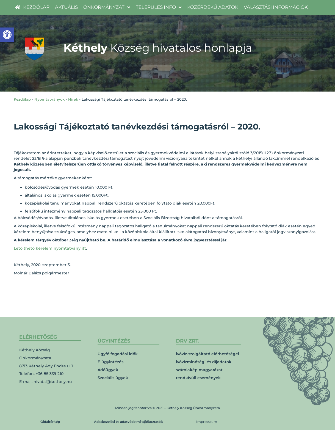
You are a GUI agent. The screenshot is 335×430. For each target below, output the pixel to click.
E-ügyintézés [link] (110, 361)
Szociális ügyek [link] (113, 377)
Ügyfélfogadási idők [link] (118, 353)
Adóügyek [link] (108, 369)
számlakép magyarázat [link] (199, 369)
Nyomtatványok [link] (49, 99)
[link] (7, 34)
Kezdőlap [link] (22, 99)
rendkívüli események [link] (198, 377)
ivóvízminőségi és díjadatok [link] (203, 361)
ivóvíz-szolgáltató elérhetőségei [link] (207, 353)
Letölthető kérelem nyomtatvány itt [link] (50, 248)
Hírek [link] (73, 99)
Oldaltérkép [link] (50, 422)
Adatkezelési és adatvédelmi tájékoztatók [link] (128, 422)
